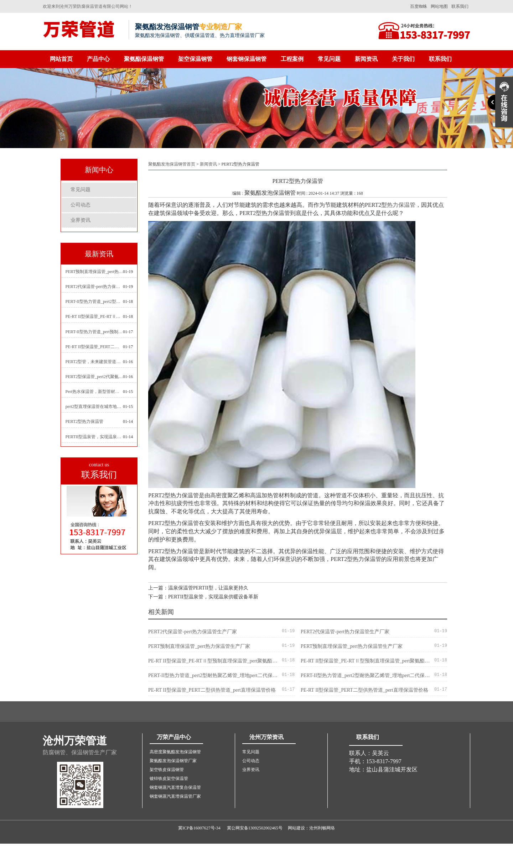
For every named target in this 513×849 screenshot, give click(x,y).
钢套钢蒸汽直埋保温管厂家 (175, 796)
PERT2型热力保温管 (85, 421)
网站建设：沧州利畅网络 (311, 828)
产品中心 (98, 59)
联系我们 (459, 6)
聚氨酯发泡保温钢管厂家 (173, 760)
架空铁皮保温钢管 (167, 769)
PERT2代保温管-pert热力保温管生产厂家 (94, 286)
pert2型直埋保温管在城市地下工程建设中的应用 (94, 406)
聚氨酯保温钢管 (144, 59)
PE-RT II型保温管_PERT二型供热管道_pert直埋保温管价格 (94, 346)
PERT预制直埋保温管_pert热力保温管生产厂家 (94, 271)
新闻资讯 (366, 59)
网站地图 (439, 6)
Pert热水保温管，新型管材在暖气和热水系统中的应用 (94, 391)
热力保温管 (401, 205)
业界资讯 (80, 220)
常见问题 (329, 59)
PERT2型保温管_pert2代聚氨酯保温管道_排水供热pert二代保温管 (94, 376)
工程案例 (292, 59)
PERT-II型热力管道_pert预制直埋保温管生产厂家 (94, 331)
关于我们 (403, 59)
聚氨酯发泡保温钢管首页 (171, 164)
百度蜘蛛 (418, 6)
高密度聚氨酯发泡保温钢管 (175, 751)
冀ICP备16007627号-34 (199, 828)
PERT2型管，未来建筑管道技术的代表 (94, 361)
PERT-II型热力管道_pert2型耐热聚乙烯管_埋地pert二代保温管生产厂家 (94, 301)
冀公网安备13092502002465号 (255, 828)
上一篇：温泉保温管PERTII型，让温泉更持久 (198, 588)
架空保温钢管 (195, 59)
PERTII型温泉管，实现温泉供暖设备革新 (94, 436)
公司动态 (80, 205)
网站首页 (61, 59)
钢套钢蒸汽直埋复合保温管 (175, 787)
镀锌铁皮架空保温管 (169, 778)
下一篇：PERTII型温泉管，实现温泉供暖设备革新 (203, 596)
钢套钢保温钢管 (246, 59)
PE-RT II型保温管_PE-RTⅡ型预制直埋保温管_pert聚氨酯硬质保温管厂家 (94, 316)
